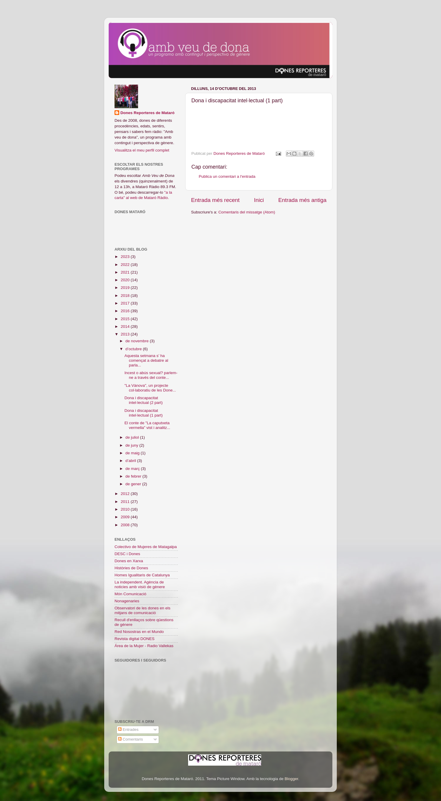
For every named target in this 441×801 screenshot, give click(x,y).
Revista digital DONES (135, 638)
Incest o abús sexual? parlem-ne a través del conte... (151, 375)
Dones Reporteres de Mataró (147, 113)
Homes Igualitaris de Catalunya (142, 575)
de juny (132, 445)
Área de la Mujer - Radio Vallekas (144, 646)
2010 (126, 509)
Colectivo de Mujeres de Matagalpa (146, 547)
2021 (126, 272)
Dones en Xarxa (129, 561)
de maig (133, 453)
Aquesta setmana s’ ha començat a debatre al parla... (146, 360)
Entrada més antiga (302, 200)
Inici (259, 200)
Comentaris (130, 739)
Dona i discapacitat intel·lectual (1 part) (144, 412)
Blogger (291, 779)
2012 (126, 493)
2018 (126, 295)
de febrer (133, 476)
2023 (126, 256)
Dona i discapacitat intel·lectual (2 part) (144, 400)
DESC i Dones (127, 554)
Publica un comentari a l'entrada (227, 176)
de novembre (137, 341)
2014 (126, 326)
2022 (126, 264)
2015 (126, 319)
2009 (126, 517)
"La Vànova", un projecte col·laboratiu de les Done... (150, 387)
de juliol (132, 437)
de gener (133, 484)
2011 (126, 501)
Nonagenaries (127, 601)
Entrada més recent (215, 200)
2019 (126, 287)
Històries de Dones (131, 568)
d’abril (131, 460)
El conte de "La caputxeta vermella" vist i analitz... (147, 425)
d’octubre (134, 349)
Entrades (128, 729)
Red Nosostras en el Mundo (139, 631)
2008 (126, 525)
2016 (126, 311)
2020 (126, 280)
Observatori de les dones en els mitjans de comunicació (142, 610)
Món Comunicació (130, 594)
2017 (126, 303)
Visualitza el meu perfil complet (142, 150)
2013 (126, 334)
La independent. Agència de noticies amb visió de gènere (140, 584)
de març (133, 468)
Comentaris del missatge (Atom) (246, 212)
